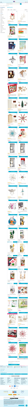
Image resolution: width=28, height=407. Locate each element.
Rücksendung (15, 381)
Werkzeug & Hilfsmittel (2, 32)
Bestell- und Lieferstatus (23, 383)
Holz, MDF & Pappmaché (2, 18)
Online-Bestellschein (16, 379)
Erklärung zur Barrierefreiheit (17, 383)
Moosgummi (1, 26)
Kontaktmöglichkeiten (23, 382)
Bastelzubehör (1, 14)
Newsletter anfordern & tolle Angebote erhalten (14, 361)
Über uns (1, 379)
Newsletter (8, 381)
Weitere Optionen (6, 405)
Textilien (1, 31)
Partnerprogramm (2, 380)
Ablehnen (20, 405)
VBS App (15, 384)
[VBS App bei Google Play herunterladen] (12, 398)
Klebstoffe (1, 19)
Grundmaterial (3, 5)
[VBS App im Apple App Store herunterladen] (16, 398)
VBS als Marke (1, 381)
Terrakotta (1, 30)
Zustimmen (23, 405)
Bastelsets (1, 13)
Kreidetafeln (1, 20)
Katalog (8, 379)
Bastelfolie (1, 12)
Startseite (1, 5)
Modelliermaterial (2, 25)
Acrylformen (1, 8)
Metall (1, 24)
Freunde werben (8, 380)
